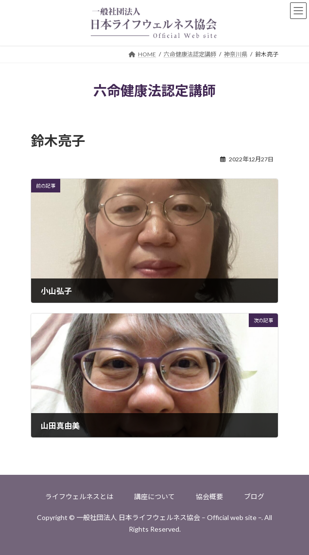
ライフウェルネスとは (79, 496)
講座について (154, 496)
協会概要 (209, 496)
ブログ (254, 496)
